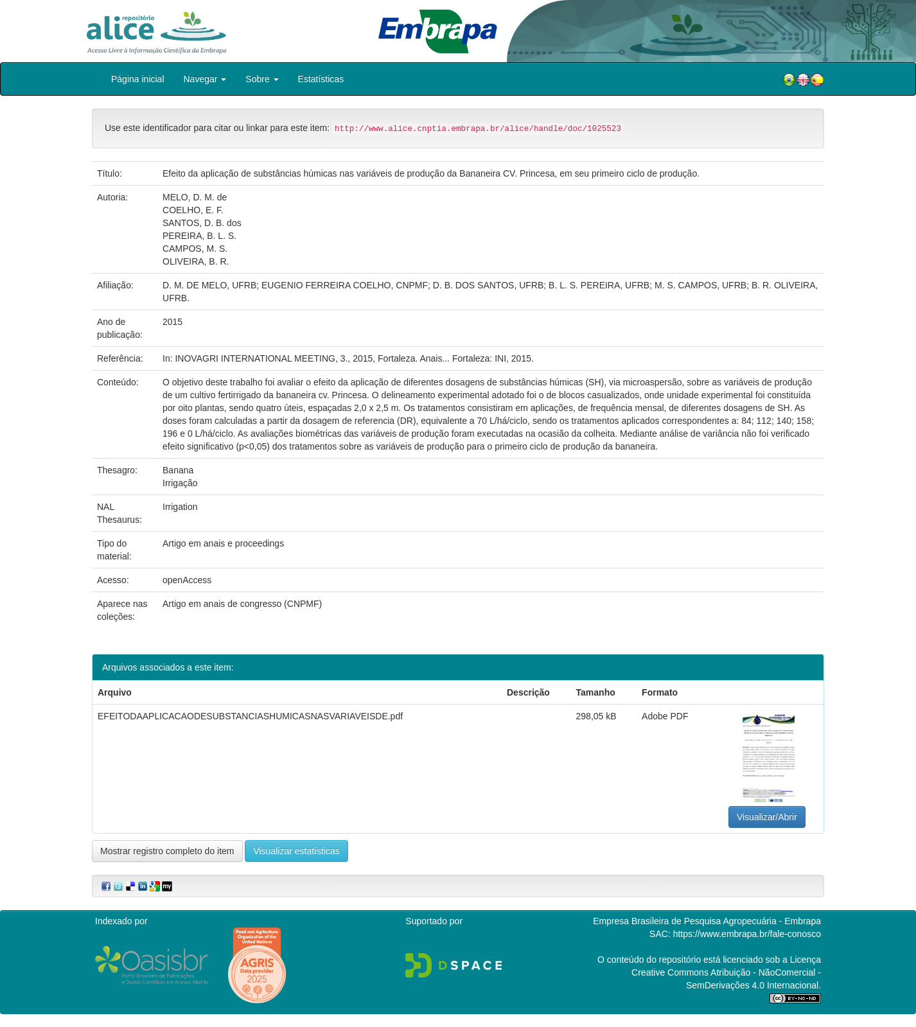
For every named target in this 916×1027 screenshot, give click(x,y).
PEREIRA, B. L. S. (199, 236)
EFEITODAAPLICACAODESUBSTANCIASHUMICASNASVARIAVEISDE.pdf (250, 716)
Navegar (205, 79)
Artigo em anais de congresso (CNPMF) (242, 604)
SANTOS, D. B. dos (202, 223)
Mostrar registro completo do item (167, 851)
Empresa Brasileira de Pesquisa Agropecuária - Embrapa (707, 921)
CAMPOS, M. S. (195, 248)
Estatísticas (321, 79)
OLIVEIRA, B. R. (196, 261)
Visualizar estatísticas (296, 851)
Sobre (261, 79)
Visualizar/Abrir (767, 817)
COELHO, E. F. (193, 210)
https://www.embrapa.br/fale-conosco (747, 934)
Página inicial (137, 79)
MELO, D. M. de (195, 197)
